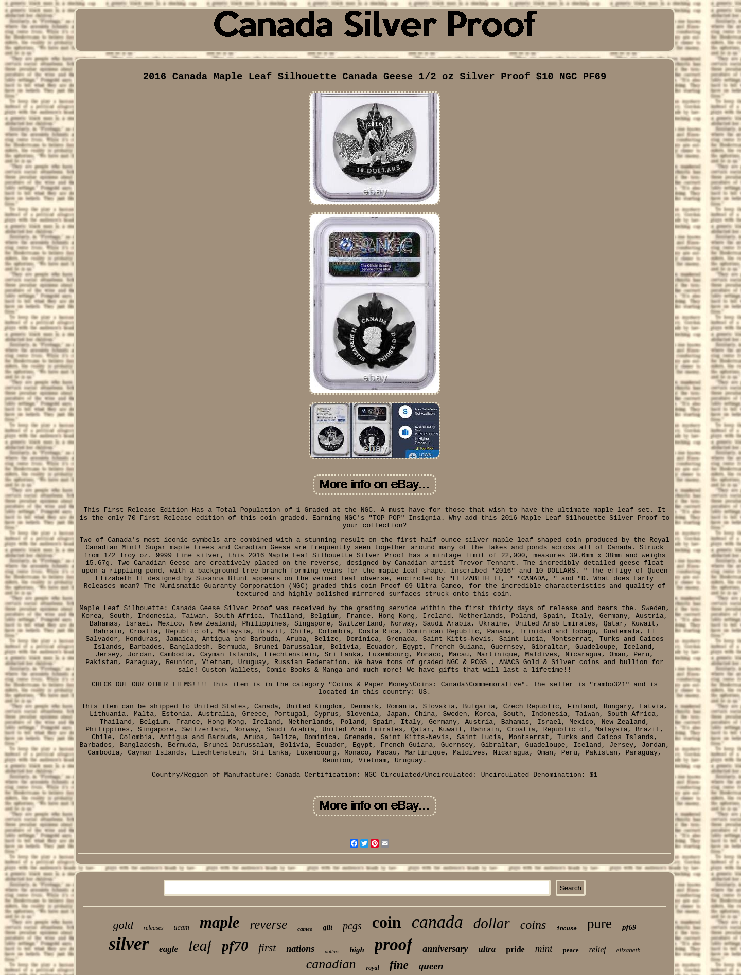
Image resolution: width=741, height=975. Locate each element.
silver (129, 944)
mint (544, 948)
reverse (268, 924)
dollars (332, 951)
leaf (199, 945)
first (267, 948)
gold (123, 924)
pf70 (235, 946)
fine (399, 965)
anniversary (445, 949)
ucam (181, 927)
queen (431, 966)
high (357, 950)
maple (220, 922)
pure (599, 923)
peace (570, 950)
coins (533, 924)
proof (393, 944)
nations (300, 949)
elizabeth (628, 950)
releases (154, 927)
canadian (331, 963)
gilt (327, 927)
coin (386, 922)
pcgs (352, 925)
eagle (168, 949)
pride (515, 949)
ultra (487, 949)
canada (437, 921)
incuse (566, 929)
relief (597, 949)
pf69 (629, 927)
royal (372, 967)
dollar (491, 923)
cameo (304, 929)
